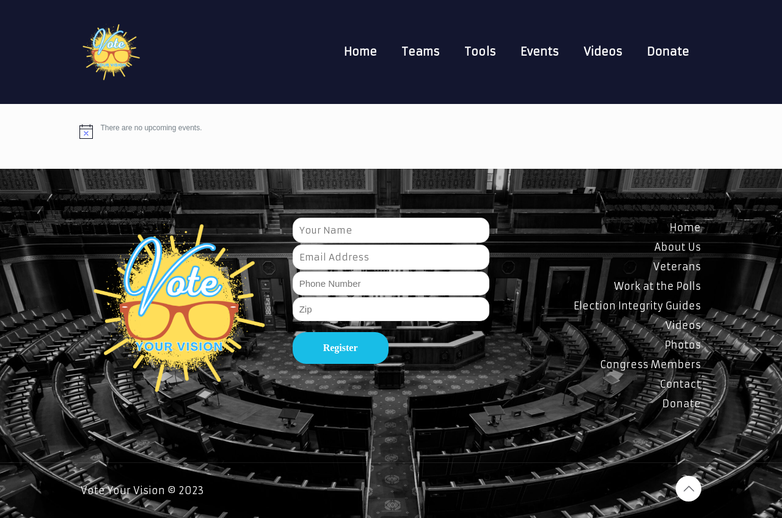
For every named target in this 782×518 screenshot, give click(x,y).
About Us (677, 247)
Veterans (677, 267)
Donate (681, 404)
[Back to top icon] (688, 488)
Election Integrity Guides (637, 306)
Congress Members (650, 364)
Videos (683, 325)
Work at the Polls (657, 286)
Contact (680, 384)
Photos (683, 345)
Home (685, 227)
